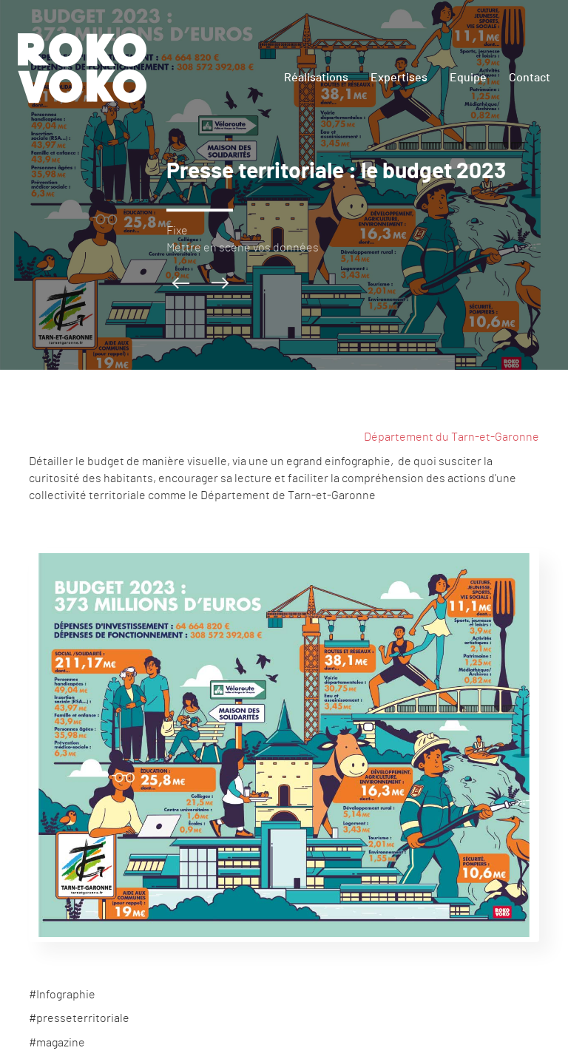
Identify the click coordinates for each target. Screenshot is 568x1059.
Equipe (468, 78)
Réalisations (316, 78)
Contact (529, 78)
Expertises (399, 78)
